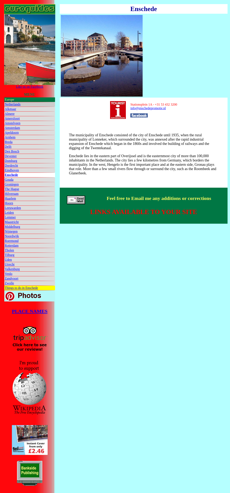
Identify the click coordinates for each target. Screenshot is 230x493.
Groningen (12, 184)
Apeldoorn (12, 132)
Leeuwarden (13, 208)
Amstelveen (12, 123)
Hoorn (9, 203)
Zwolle (9, 283)
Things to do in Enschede (21, 288)
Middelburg (12, 226)
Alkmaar (10, 109)
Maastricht (12, 222)
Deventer (11, 156)
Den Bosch (12, 151)
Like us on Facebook (29, 85)
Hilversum (12, 193)
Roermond (12, 241)
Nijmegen (11, 231)
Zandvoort (11, 278)
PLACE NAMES (29, 311)
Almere (10, 113)
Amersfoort (12, 118)
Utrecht (10, 264)
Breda (8, 142)
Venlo (8, 273)
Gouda (9, 179)
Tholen (9, 250)
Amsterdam (12, 128)
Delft (8, 146)
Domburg (11, 160)
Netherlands (12, 104)
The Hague (12, 189)
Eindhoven (12, 170)
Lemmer (10, 217)
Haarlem (10, 198)
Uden (8, 259)
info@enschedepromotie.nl (148, 108)
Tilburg (9, 255)
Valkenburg (12, 269)
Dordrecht (11, 165)
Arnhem (10, 137)
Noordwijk (12, 236)
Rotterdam (12, 245)
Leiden (9, 212)
